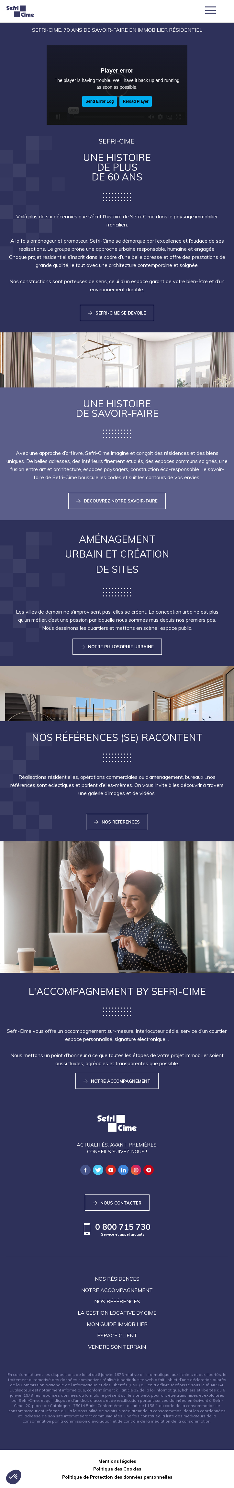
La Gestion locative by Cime (117, 1312)
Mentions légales (117, 1461)
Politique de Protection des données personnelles (117, 1477)
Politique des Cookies (117, 1469)
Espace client (117, 1335)
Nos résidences (117, 1278)
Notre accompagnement (117, 1290)
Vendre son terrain (117, 1347)
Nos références (117, 1301)
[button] (13, 1477)
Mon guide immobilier (117, 1324)
